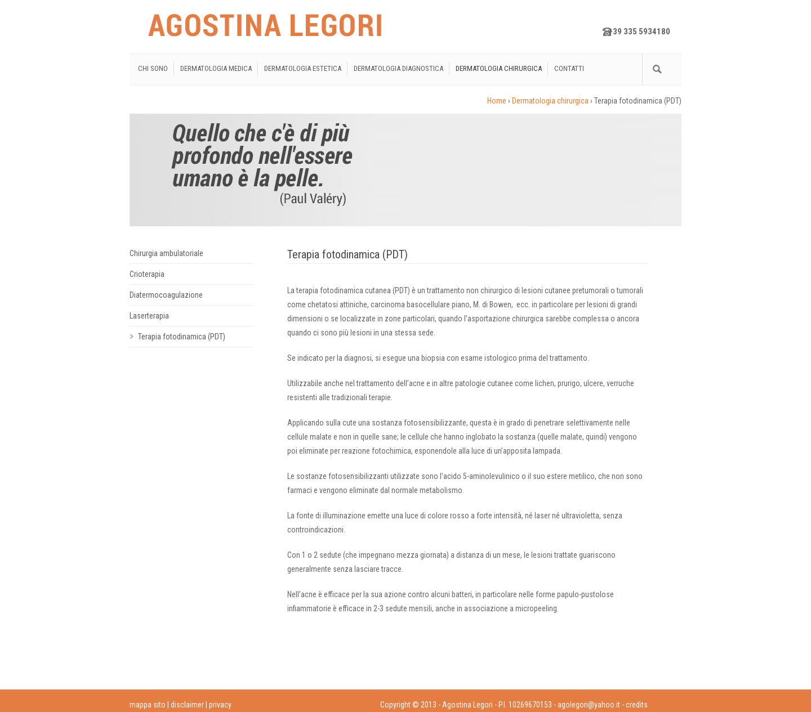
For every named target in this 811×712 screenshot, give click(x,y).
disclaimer (187, 704)
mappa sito (148, 704)
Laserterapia (149, 315)
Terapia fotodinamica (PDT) (181, 336)
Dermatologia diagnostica (398, 68)
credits (637, 704)
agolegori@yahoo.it (589, 704)
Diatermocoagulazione (166, 294)
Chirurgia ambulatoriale (166, 253)
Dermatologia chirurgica (499, 68)
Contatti (569, 68)
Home (496, 100)
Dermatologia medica (216, 68)
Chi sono (153, 68)
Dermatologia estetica (302, 68)
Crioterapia (147, 274)
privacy (220, 704)
